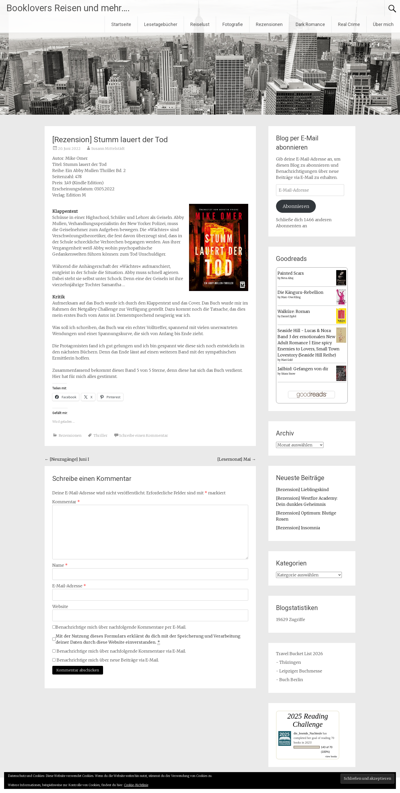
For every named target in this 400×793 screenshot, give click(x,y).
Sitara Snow (288, 373)
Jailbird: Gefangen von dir (303, 368)
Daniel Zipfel (288, 316)
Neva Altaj (287, 278)
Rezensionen (269, 24)
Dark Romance (310, 24)
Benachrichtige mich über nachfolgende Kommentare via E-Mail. (121, 651)
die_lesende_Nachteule (308, 733)
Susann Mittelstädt (108, 148)
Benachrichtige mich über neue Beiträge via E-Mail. (108, 660)
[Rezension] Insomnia (298, 527)
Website (60, 606)
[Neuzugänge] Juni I (67, 459)
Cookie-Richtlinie (136, 785)
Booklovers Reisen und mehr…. (68, 8)
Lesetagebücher (160, 24)
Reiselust (199, 24)
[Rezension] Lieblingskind (302, 489)
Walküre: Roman (294, 311)
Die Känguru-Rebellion (300, 292)
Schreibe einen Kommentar (143, 435)
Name (60, 565)
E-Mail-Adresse (69, 585)
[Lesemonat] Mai (236, 459)
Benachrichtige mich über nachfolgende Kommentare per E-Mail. (119, 627)
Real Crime (349, 24)
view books (331, 756)
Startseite (121, 24)
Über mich (383, 24)
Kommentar (66, 501)
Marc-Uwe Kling (291, 297)
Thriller (101, 435)
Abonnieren (296, 206)
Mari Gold (287, 360)
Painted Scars (291, 273)
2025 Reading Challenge (307, 720)
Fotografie (232, 24)
